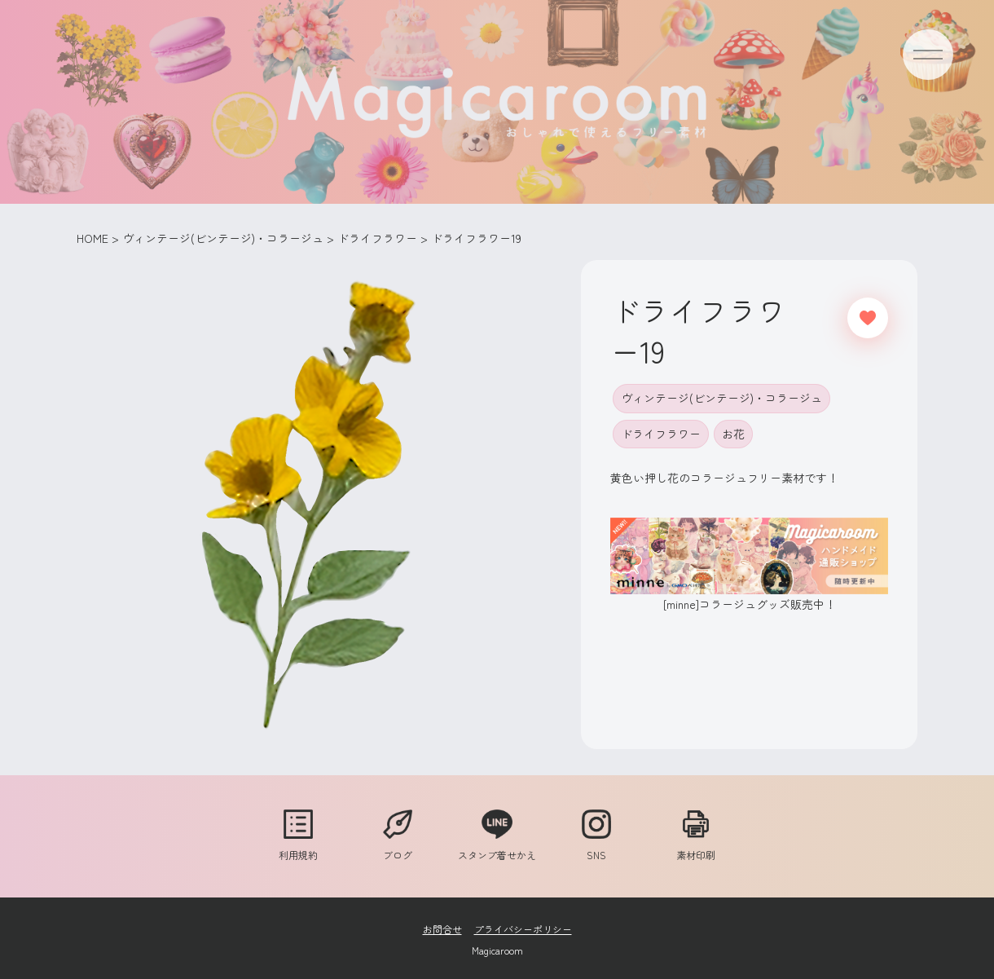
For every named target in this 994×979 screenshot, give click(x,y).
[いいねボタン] (867, 318)
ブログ (397, 847)
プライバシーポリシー (523, 929)
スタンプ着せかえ (497, 847)
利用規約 (298, 847)
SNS (596, 847)
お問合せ (442, 929)
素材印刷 (695, 847)
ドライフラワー (661, 434)
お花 (733, 434)
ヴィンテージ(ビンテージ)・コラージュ (721, 398)
